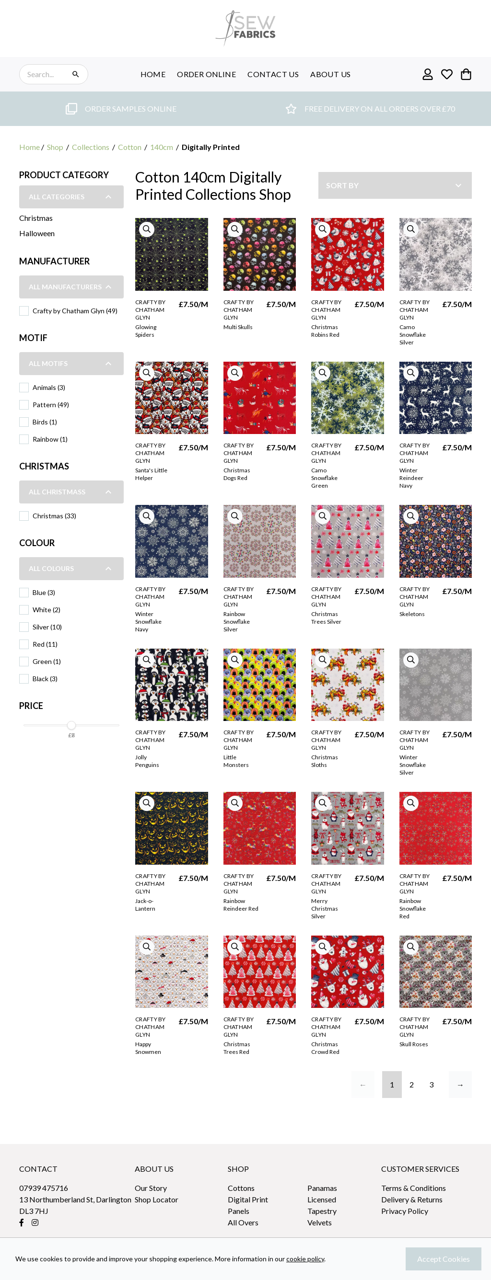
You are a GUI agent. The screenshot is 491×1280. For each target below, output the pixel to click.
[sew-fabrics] (245, 28)
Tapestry (322, 1210)
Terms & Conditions (413, 1187)
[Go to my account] (427, 74)
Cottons (241, 1187)
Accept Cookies (443, 1258)
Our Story (151, 1187)
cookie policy (305, 1259)
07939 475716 (43, 1187)
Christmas (36, 217)
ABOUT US (330, 74)
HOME (153, 74)
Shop (55, 146)
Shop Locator (156, 1199)
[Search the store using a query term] (45, 74)
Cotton (129, 146)
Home (29, 146)
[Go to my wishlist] (447, 74)
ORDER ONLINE (206, 74)
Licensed (321, 1199)
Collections (90, 146)
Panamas (322, 1187)
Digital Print (248, 1199)
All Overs (243, 1222)
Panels (238, 1210)
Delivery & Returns (412, 1199)
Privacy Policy (404, 1210)
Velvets (319, 1222)
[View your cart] (466, 74)
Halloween (37, 233)
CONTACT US (273, 74)
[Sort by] (395, 185)
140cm (161, 146)
